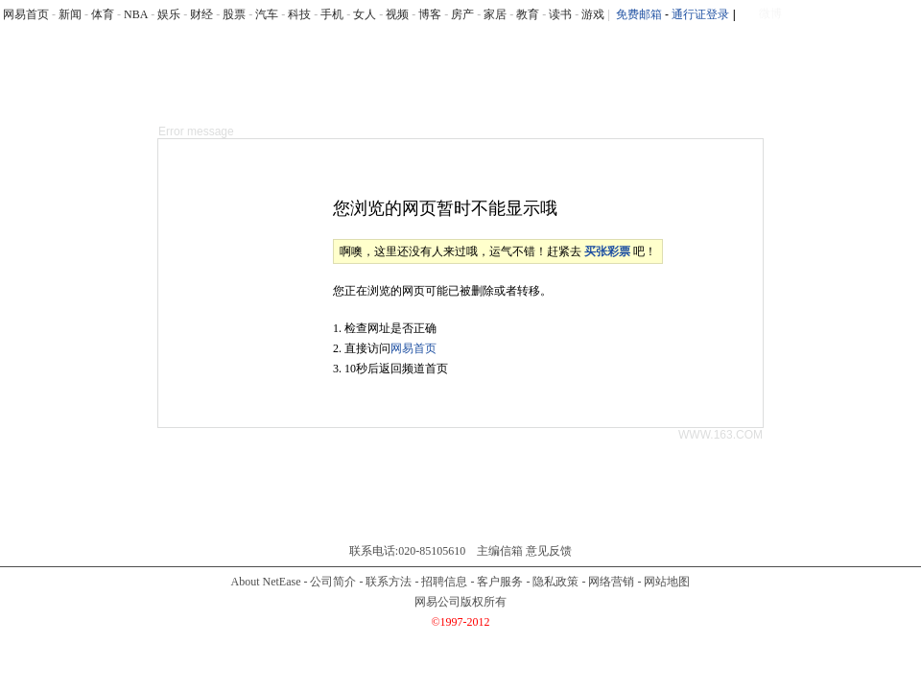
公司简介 (333, 581)
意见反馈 (549, 551)
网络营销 (611, 581)
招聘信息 (444, 581)
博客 (429, 14)
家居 (495, 14)
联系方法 (389, 581)
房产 (462, 14)
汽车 (266, 14)
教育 (527, 14)
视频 (397, 14)
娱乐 (168, 14)
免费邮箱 (639, 14)
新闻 (70, 14)
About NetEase (266, 581)
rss (910, 15)
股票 (234, 14)
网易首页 (26, 14)
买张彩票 (607, 251)
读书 (560, 14)
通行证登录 (700, 14)
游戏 (592, 14)
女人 (364, 14)
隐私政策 (555, 581)
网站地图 (667, 581)
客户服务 (500, 581)
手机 (331, 14)
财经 (201, 14)
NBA (136, 14)
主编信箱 (500, 551)
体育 (102, 14)
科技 (299, 14)
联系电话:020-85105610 (407, 551)
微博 (770, 13)
